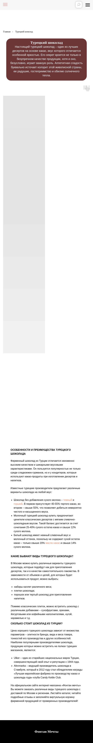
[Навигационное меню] (87, 5)
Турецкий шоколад (24, 32)
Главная (6, 32)
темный (67, 500)
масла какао (52, 543)
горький (18, 504)
